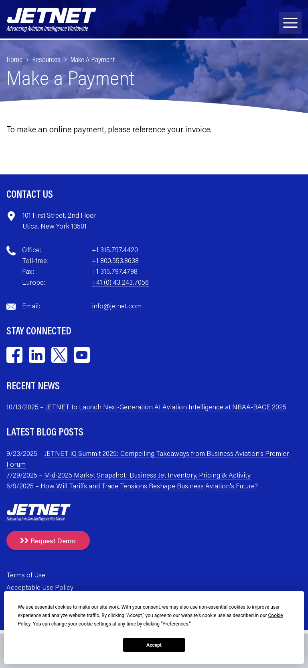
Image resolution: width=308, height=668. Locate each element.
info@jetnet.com (117, 305)
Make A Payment (92, 59)
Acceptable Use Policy (39, 587)
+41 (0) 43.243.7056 (120, 282)
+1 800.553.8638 (115, 260)
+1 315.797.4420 (115, 249)
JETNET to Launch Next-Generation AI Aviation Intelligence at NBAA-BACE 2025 (165, 406)
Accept (154, 645)
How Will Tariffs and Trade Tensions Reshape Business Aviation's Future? (149, 485)
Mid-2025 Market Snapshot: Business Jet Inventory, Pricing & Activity (147, 475)
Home (14, 59)
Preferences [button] (175, 624)
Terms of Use (25, 574)
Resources (46, 59)
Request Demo (48, 540)
